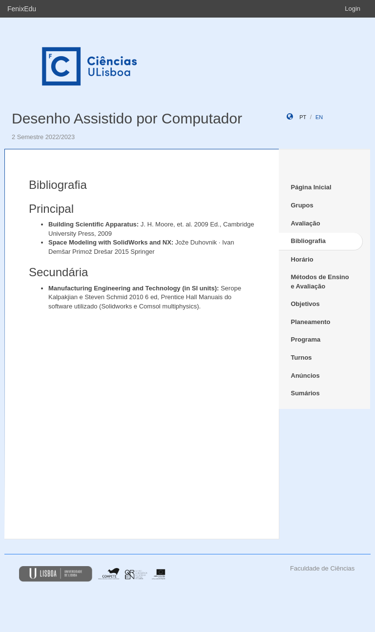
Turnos (301, 357)
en (319, 117)
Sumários (305, 393)
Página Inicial (311, 187)
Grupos (302, 205)
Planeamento (311, 322)
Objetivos (305, 303)
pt (302, 117)
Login (352, 8)
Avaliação (305, 223)
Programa (306, 339)
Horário (302, 259)
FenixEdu (21, 9)
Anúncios (305, 375)
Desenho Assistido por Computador (127, 118)
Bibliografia (308, 241)
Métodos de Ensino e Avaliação (320, 281)
